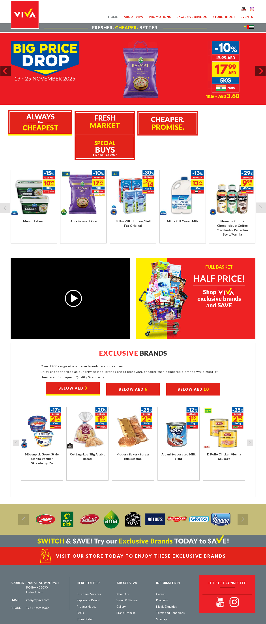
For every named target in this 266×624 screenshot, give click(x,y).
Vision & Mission (127, 576)
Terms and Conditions (170, 588)
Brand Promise (125, 588)
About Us (122, 570)
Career (160, 570)
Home (113, 17)
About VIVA (133, 17)
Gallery (121, 582)
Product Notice (86, 582)
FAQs (80, 588)
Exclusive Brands (192, 17)
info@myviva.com (37, 576)
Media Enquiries (166, 582)
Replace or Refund (88, 576)
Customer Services (89, 570)
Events (247, 17)
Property (162, 576)
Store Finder (224, 17)
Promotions (160, 17)
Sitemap (161, 595)
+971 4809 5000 (37, 583)
